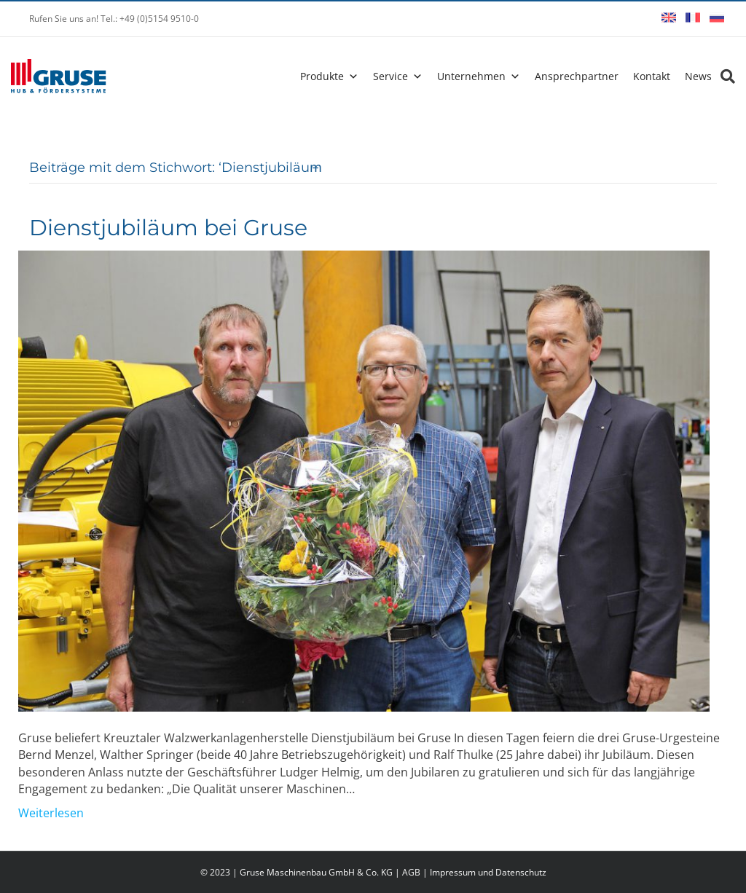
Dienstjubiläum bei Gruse (168, 227)
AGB (411, 872)
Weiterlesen (51, 813)
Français (693, 17)
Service (390, 76)
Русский (717, 17)
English (668, 17)
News (698, 76)
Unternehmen (471, 76)
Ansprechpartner (577, 76)
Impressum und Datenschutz (488, 872)
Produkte (322, 76)
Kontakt (651, 76)
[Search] (723, 76)
